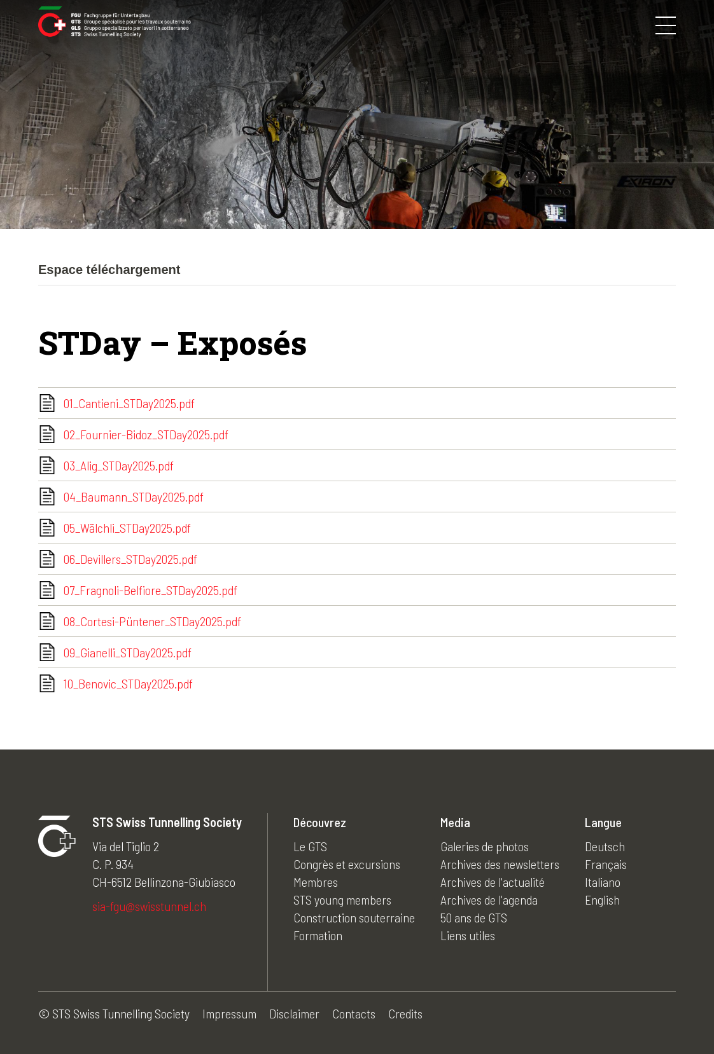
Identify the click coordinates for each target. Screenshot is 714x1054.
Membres (315, 881)
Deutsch (605, 846)
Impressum (229, 1013)
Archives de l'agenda (489, 899)
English (602, 899)
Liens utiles (467, 935)
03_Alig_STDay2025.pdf (119, 465)
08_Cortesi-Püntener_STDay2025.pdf (152, 621)
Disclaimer (294, 1013)
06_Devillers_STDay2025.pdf (130, 558)
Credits (405, 1013)
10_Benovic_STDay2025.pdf (128, 683)
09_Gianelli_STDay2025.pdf (128, 652)
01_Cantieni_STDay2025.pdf (129, 403)
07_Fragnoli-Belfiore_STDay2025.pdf (150, 590)
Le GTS (310, 846)
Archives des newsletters (499, 864)
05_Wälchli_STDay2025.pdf (127, 527)
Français (606, 864)
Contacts (353, 1013)
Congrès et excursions (346, 864)
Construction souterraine (354, 917)
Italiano (602, 881)
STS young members (342, 899)
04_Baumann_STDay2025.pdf (134, 496)
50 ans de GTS (473, 917)
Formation (317, 935)
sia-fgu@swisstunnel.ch (149, 906)
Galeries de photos (484, 846)
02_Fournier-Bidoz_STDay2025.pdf (146, 434)
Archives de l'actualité (492, 881)
